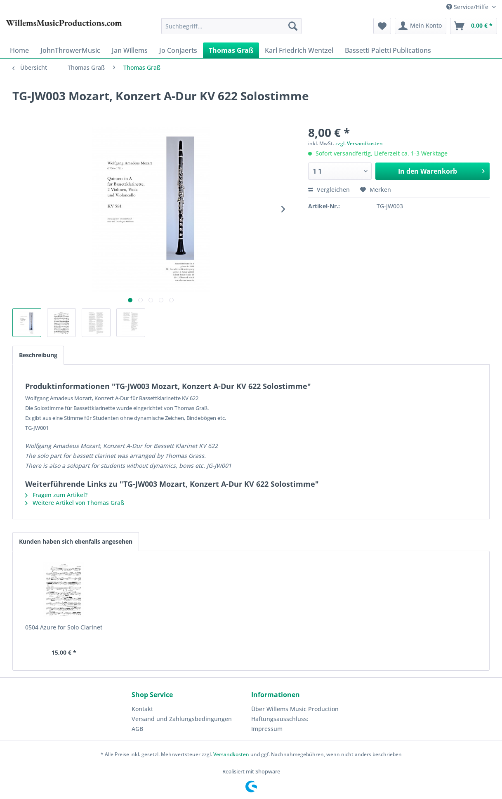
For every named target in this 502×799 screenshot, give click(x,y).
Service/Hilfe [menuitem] (468, 7)
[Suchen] (293, 26)
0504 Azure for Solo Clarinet (63, 627)
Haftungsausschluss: (280, 719)
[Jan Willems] (129, 50)
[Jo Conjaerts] (178, 50)
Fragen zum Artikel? (56, 495)
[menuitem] (231, 26)
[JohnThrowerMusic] (70, 50)
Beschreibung (38, 355)
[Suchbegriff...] (231, 26)
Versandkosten (231, 754)
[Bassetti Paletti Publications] (388, 50)
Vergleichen (329, 189)
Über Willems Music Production (295, 709)
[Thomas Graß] (231, 50)
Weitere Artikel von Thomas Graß (74, 503)
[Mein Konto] (420, 26)
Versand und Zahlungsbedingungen (182, 719)
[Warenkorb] (473, 26)
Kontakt (142, 709)
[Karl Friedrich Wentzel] (299, 50)
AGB (137, 729)
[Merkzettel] (382, 26)
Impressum (267, 729)
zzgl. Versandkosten (359, 143)
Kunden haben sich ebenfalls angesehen (75, 541)
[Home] (19, 50)
